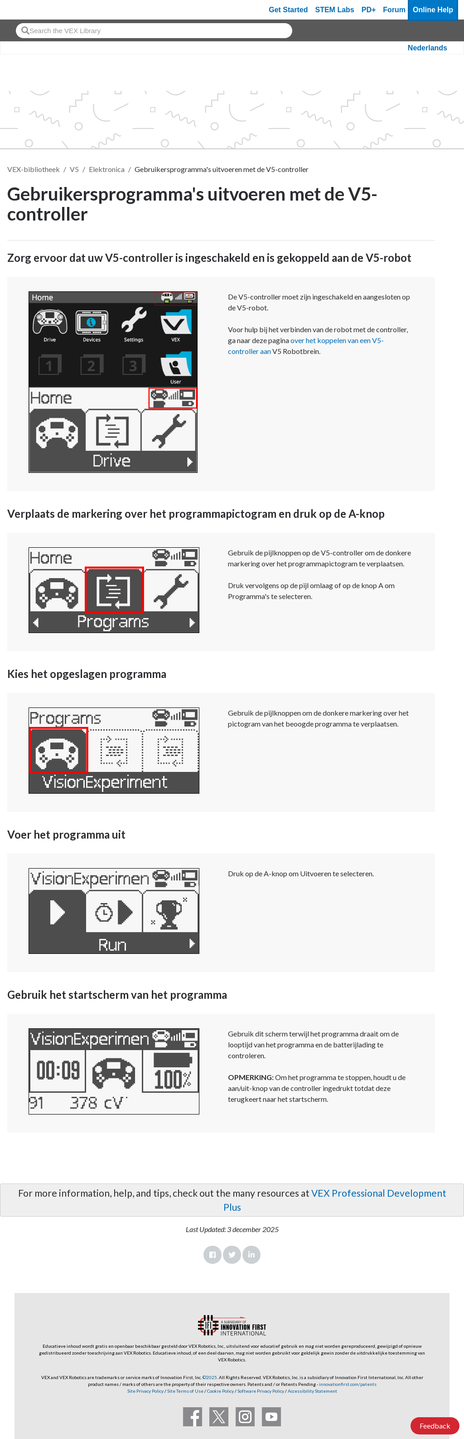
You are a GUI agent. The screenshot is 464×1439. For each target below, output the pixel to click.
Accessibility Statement (312, 1391)
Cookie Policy (220, 1391)
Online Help (433, 10)
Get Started (288, 10)
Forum (394, 10)
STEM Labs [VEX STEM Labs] (334, 10)
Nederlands (427, 48)
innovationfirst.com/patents (348, 1384)
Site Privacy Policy (145, 1391)
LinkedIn (251, 1255)
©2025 (210, 1377)
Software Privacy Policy (260, 1391)
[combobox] (154, 30)
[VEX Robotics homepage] (24, 10)
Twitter (232, 1255)
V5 (74, 169)
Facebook (212, 1255)
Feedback (435, 1425)
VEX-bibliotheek (33, 169)
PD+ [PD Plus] (369, 10)
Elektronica (107, 169)
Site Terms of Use (184, 1391)
